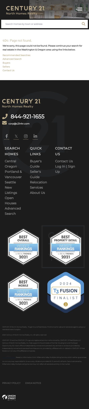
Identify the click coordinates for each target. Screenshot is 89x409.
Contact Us (8, 70)
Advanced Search (12, 59)
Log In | (61, 166)
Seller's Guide (35, 174)
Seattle (10, 182)
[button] (83, 24)
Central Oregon (11, 163)
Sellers (6, 66)
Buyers (6, 62)
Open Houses (10, 200)
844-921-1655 (26, 116)
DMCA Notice (33, 383)
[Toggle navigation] (79, 9)
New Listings (11, 190)
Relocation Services (38, 184)
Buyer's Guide (35, 163)
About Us (37, 193)
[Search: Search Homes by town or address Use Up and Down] (40, 24)
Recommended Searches (16, 55)
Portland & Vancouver (13, 174)
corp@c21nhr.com (16, 123)
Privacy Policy (11, 383)
